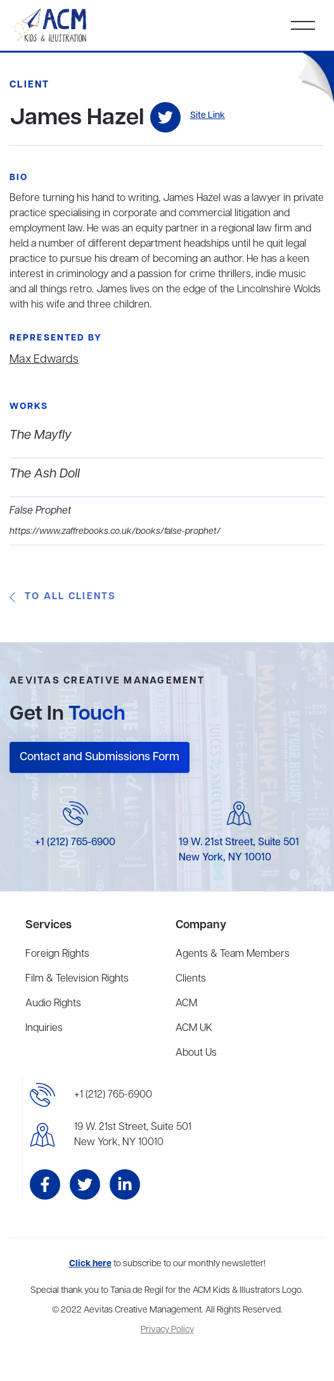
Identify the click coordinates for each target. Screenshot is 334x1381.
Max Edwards (44, 359)
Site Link (207, 116)
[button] (303, 25)
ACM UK (194, 1028)
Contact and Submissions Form (99, 757)
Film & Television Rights (77, 979)
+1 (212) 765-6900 (75, 843)
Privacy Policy (167, 1330)
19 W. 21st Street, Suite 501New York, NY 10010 (132, 1135)
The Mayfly (41, 435)
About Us (196, 1053)
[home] (51, 25)
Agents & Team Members (233, 954)
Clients (191, 979)
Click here (90, 1264)
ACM (186, 1004)
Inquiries (44, 1028)
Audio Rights (53, 1004)
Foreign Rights (57, 954)
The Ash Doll (45, 474)
